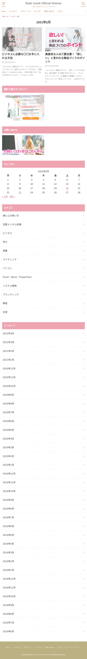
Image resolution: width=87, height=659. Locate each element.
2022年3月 (8, 333)
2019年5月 (8, 535)
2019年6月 (8, 526)
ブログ (59, 11)
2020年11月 (9, 377)
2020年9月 (8, 395)
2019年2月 (8, 561)
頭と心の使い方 (11, 215)
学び (5, 242)
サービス (37, 11)
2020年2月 (8, 456)
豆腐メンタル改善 (12, 224)
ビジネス (7, 233)
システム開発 (10, 286)
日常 (5, 312)
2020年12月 (9, 368)
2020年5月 (8, 430)
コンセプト (13, 11)
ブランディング (11, 294)
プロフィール (26, 11)
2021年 (13, 16)
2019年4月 (8, 543)
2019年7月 (8, 517)
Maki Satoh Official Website (43, 3)
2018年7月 (8, 622)
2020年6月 (8, 421)
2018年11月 (9, 587)
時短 (5, 303)
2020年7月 (8, 412)
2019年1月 (8, 570)
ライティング (9, 259)
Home (3, 11)
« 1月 (5, 196)
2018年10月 (9, 596)
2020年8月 (8, 403)
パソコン (7, 268)
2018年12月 (9, 579)
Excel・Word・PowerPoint (17, 277)
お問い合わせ (49, 11)
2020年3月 (8, 447)
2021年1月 (8, 359)
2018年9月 (8, 605)
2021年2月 (8, 351)
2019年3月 (8, 552)
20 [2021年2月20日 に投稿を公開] (67, 188)
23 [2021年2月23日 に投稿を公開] (20, 192)
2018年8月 (8, 614)
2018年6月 (8, 631)
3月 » (12, 196)
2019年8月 (8, 508)
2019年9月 (8, 500)
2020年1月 (8, 465)
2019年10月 (9, 491)
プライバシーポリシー (72, 647)
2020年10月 (9, 386)
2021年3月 (8, 342)
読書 (5, 250)
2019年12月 (9, 473)
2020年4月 (8, 438)
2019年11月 (9, 482)
